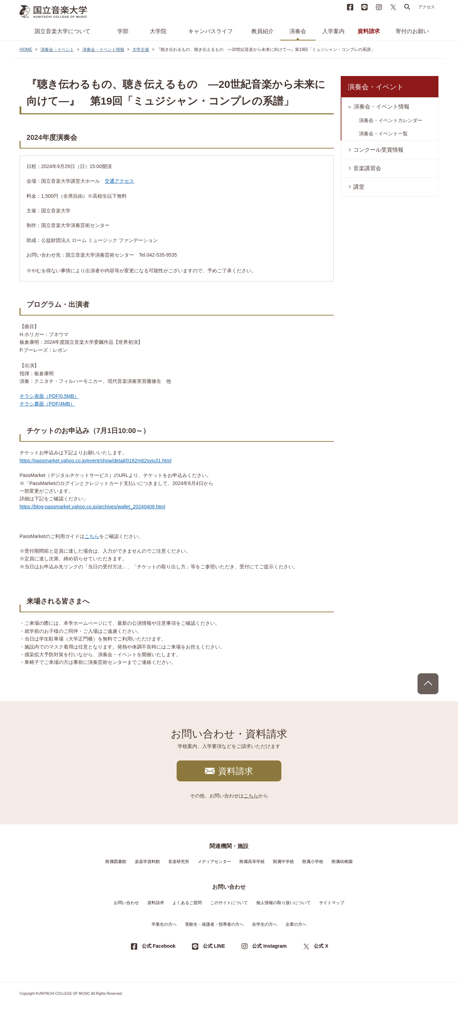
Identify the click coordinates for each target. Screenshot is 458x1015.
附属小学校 (312, 861)
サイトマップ (331, 902)
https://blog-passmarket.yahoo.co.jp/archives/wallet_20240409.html (92, 506)
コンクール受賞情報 (378, 150)
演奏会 (297, 31)
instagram (379, 7)
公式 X (321, 946)
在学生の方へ (264, 924)
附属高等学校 (252, 861)
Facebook (350, 7)
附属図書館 (115, 861)
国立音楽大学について (62, 31)
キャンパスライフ (210, 31)
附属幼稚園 (342, 861)
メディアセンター (214, 861)
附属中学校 (283, 861)
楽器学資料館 (147, 861)
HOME (26, 49)
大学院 (158, 31)
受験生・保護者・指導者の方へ (214, 924)
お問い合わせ (126, 902)
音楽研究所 (178, 861)
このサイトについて (229, 902)
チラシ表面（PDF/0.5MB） (49, 396)
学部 (122, 31)
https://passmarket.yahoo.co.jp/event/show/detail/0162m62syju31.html (95, 460)
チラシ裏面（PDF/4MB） (47, 404)
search (407, 7)
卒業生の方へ (164, 924)
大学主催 (140, 49)
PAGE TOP (428, 683)
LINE (364, 7)
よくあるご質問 (187, 902)
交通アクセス (119, 181)
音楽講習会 (367, 168)
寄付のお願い (412, 31)
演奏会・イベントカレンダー (390, 120)
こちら (91, 536)
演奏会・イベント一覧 (383, 133)
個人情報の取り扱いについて (283, 902)
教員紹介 (262, 31)
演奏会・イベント (57, 49)
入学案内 (333, 31)
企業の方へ (296, 924)
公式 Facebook (159, 946)
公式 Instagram (269, 946)
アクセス (426, 7)
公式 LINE (214, 946)
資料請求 (368, 31)
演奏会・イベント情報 (103, 49)
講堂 (358, 187)
